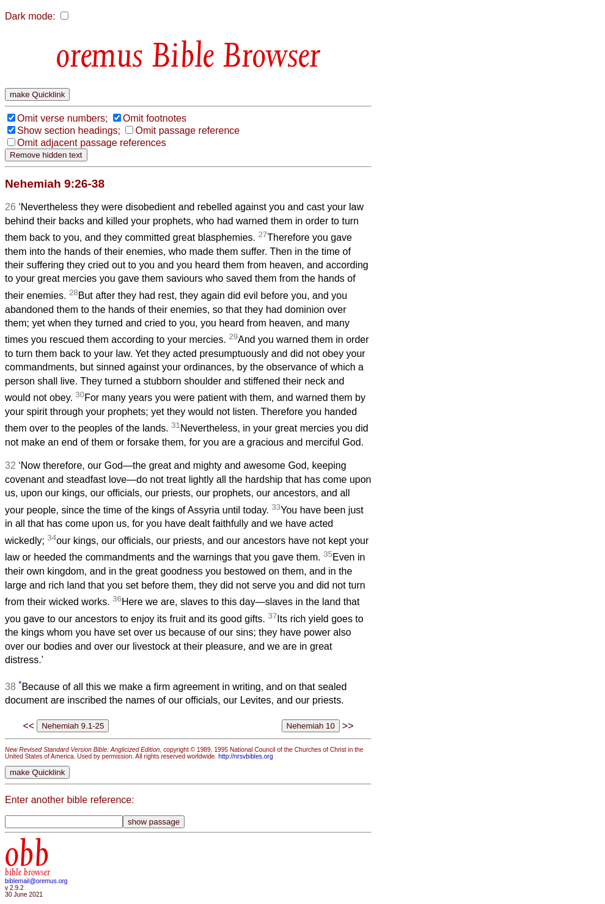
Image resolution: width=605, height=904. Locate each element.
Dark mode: (30, 16)
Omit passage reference (187, 130)
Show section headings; (68, 130)
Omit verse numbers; (62, 118)
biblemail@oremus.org (36, 881)
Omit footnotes (154, 118)
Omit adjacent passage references (91, 143)
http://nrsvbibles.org (245, 756)
